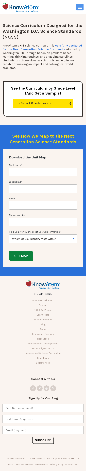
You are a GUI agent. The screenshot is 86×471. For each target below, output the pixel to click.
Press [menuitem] (43, 329)
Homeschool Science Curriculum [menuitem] (43, 353)
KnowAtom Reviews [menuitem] (43, 334)
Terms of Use (71, 464)
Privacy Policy (56, 464)
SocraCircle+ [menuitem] (43, 362)
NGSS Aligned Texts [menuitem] (43, 348)
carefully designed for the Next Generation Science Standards (42, 47)
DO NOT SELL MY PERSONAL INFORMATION (28, 464)
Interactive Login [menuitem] (43, 319)
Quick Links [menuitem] (43, 294)
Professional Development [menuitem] (43, 343)
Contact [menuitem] (43, 305)
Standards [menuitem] (43, 358)
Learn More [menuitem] (43, 314)
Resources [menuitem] (43, 338)
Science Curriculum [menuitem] (43, 300)
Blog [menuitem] (42, 324)
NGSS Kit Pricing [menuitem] (43, 310)
